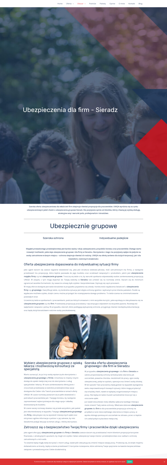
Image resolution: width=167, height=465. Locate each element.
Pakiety (103, 3)
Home (60, 3)
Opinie (112, 3)
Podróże (92, 3)
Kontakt (131, 3)
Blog (140, 3)
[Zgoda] (164, 462)
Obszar (80, 3)
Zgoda (130, 461)
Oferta (69, 3)
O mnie (122, 3)
